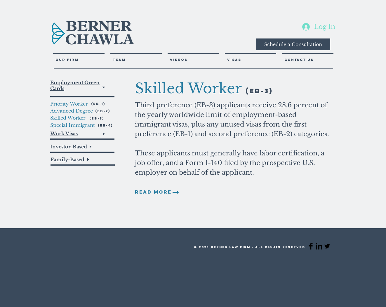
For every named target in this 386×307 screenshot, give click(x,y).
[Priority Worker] (70, 103)
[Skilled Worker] (68, 117)
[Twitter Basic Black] (327, 246)
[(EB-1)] (102, 103)
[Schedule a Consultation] (293, 44)
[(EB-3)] (97, 118)
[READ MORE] (153, 192)
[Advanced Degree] (72, 110)
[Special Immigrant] (73, 125)
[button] (193, 57)
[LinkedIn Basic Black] (319, 246)
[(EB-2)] (102, 111)
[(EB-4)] (105, 125)
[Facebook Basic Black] (310, 246)
